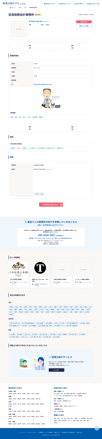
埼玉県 (24, 399)
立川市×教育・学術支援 (14, 336)
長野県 (33, 404)
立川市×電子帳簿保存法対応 (72, 323)
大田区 (60, 306)
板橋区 (15, 309)
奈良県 (24, 411)
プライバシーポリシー (32, 432)
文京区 (30, 306)
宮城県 (24, 393)
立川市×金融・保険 (72, 334)
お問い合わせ (84, 22)
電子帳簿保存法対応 (68, 396)
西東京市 (11, 314)
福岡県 (10, 424)
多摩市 (71, 312)
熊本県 (24, 424)
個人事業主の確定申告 (69, 393)
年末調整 (78, 393)
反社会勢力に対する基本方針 (68, 432)
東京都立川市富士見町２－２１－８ (40, 21)
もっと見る (56, 370)
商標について (57, 432)
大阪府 (10, 411)
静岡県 (42, 404)
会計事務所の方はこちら (92, 3)
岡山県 (19, 416)
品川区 (50, 306)
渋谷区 (71, 306)
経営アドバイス (72, 406)
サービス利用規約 (48, 432)
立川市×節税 (24, 325)
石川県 (19, 404)
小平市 (10, 312)
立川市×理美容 (82, 334)
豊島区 (86, 306)
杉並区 (81, 306)
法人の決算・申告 (58, 393)
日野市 (15, 312)
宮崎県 (33, 424)
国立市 (32, 312)
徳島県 (33, 416)
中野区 (76, 306)
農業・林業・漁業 (77, 420)
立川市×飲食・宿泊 (43, 334)
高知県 (10, 418)
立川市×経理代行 (49, 323)
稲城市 (76, 312)
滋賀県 (33, 411)
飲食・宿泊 (70, 418)
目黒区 (55, 306)
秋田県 (28, 393)
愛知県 (10, 406)
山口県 (28, 416)
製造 (58, 418)
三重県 (28, 411)
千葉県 (28, 399)
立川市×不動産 (52, 334)
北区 (90, 306)
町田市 (82, 309)
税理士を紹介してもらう (64, 3)
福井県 (24, 404)
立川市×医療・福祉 (47, 336)
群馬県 (19, 399)
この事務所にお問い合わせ (50, 204)
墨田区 (40, 306)
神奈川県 (38, 399)
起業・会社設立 (58, 401)
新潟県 (10, 404)
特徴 (30, 45)
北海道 (10, 393)
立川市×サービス (24, 336)
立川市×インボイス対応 (59, 323)
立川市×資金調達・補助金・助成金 (45, 325)
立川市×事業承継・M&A (14, 325)
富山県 (14, 404)
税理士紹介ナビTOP (49, 3)
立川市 (25, 7)
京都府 (14, 411)
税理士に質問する (79, 3)
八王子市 (41, 309)
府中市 (68, 309)
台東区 (35, 306)
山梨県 (28, 404)
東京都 (19, 7)
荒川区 (10, 309)
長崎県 (19, 424)
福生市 (37, 312)
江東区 (45, 306)
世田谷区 (65, 306)
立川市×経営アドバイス (59, 325)
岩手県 (19, 393)
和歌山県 (38, 411)
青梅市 (63, 309)
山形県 (33, 393)
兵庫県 (19, 411)
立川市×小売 (27, 334)
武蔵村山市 (65, 312)
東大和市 (47, 312)
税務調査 (80, 396)
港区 (21, 306)
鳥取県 (10, 416)
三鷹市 (58, 309)
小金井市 (88, 309)
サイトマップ (23, 432)
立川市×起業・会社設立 (84, 323)
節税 (75, 396)
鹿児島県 (38, 424)
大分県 (28, 424)
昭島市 (72, 309)
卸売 (65, 418)
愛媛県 (42, 416)
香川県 (37, 416)
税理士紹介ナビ (13, 7)
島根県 (14, 416)
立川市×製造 (19, 334)
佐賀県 (14, 424)
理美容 (55, 420)
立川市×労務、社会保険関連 (71, 325)
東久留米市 (59, 312)
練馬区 (20, 309)
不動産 (76, 418)
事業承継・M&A (67, 401)
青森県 (14, 393)
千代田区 (11, 306)
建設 (55, 418)
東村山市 (21, 312)
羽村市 (81, 312)
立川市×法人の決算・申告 (14, 323)
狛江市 (42, 312)
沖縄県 (43, 424)
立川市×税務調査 (32, 325)
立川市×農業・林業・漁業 (35, 336)
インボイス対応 (58, 396)
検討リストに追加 (83, 26)
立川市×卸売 (34, 334)
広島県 (24, 416)
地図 (72, 45)
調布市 (77, 309)
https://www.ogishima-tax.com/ (43, 84)
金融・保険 (89, 418)
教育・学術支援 (62, 420)
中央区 (16, 306)
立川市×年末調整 (39, 323)
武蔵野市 (52, 309)
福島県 (37, 393)
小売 (62, 418)
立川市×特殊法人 (56, 336)
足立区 (25, 309)
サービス (69, 420)
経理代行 (84, 393)
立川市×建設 (12, 334)
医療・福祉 (86, 420)
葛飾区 (30, 309)
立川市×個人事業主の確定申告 (28, 323)
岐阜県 (37, 404)
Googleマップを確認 (39, 193)
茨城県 (10, 399)
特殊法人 (56, 422)
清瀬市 (53, 312)
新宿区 (25, 306)
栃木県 (14, 399)
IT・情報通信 (82, 418)
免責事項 (41, 432)
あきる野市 (87, 312)
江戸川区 (36, 309)
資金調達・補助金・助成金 (60, 406)
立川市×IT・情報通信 (62, 334)
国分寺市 (27, 312)
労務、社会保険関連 (59, 411)
